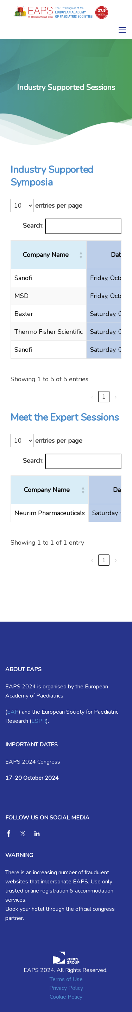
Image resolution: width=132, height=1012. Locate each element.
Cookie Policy (66, 997)
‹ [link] (92, 397)
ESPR (38, 721)
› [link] (116, 397)
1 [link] (104, 397)
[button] (80, 255)
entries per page (58, 205)
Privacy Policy (66, 988)
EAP (13, 712)
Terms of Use (66, 979)
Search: (33, 225)
